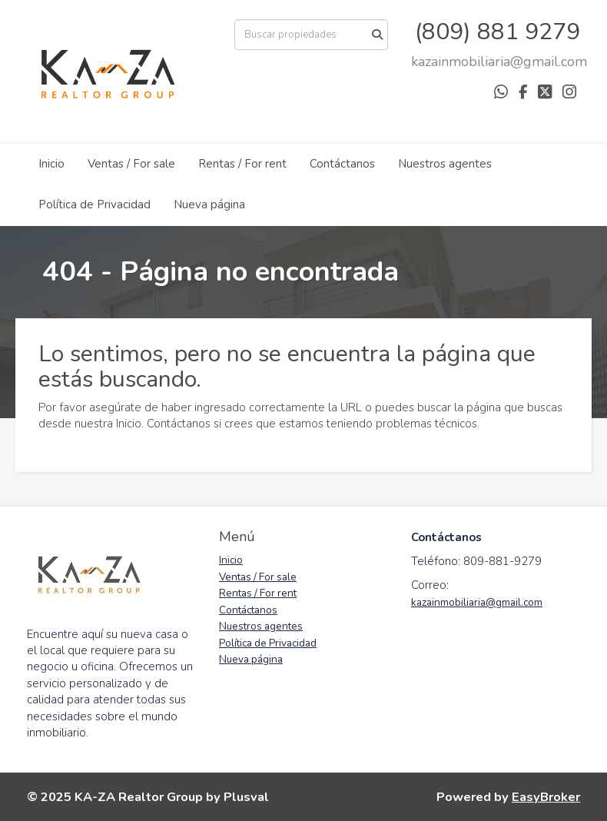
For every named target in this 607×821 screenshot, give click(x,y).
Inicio (51, 163)
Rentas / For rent (242, 163)
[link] (499, 61)
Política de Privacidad (94, 204)
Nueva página (209, 204)
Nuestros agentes (445, 163)
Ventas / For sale (131, 163)
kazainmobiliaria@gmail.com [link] (476, 602)
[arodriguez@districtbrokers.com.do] (499, 61)
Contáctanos (342, 163)
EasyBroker (546, 797)
